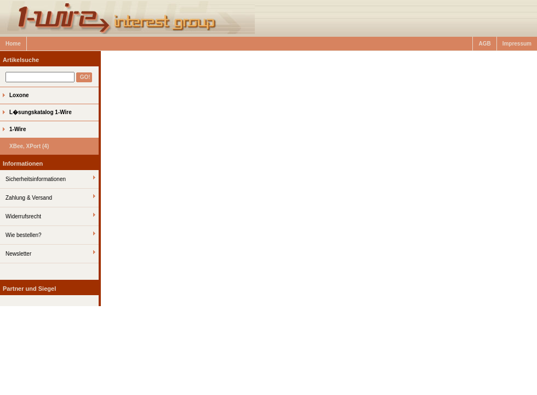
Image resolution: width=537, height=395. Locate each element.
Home (13, 44)
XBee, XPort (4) (29, 146)
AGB (484, 44)
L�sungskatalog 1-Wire (40, 112)
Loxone (19, 95)
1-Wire (17, 129)
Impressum (517, 44)
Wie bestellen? (23, 235)
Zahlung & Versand (28, 198)
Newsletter (18, 254)
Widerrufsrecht (23, 216)
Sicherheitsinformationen (35, 179)
